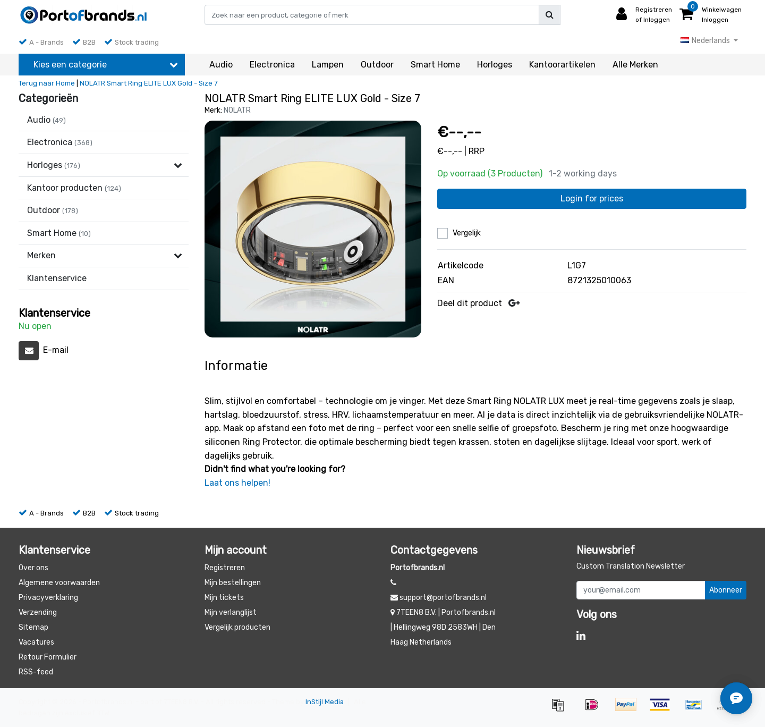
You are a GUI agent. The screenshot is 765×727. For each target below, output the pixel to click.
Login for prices (591, 198)
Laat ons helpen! (237, 483)
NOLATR (237, 110)
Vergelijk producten (237, 627)
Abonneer (725, 590)
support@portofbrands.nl (438, 597)
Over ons (33, 567)
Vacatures (36, 642)
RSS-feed (36, 672)
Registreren (225, 567)
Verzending (38, 612)
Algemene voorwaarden (59, 582)
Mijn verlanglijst (231, 612)
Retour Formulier (47, 657)
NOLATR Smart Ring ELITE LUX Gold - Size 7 (149, 83)
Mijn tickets (224, 597)
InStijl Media (324, 702)
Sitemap (33, 627)
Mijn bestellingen (233, 582)
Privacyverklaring (48, 597)
